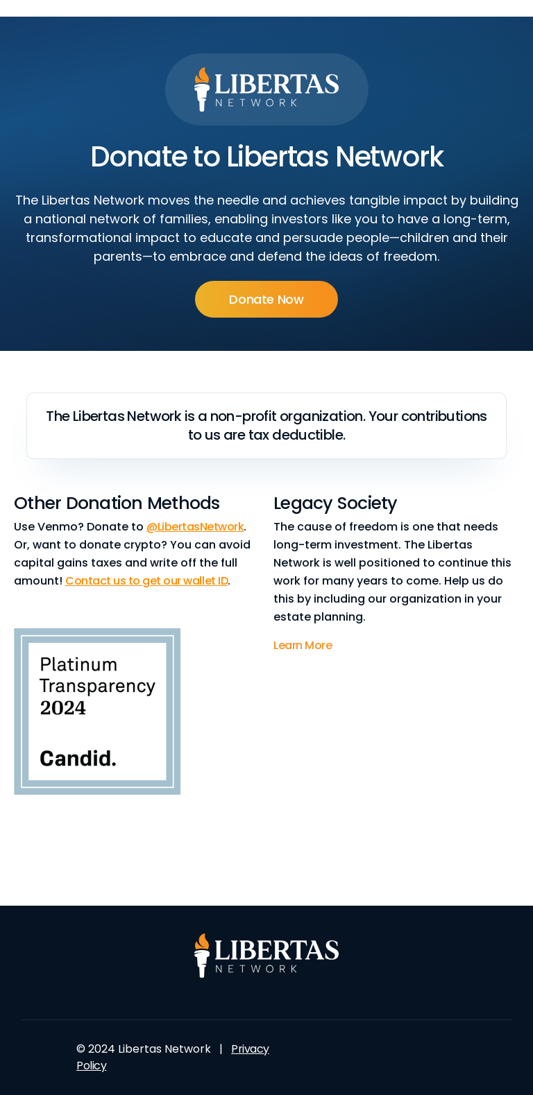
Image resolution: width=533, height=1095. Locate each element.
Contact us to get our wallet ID (146, 581)
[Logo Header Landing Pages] (266, 89)
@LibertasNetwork (195, 527)
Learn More (302, 645)
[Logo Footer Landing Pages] (266, 955)
